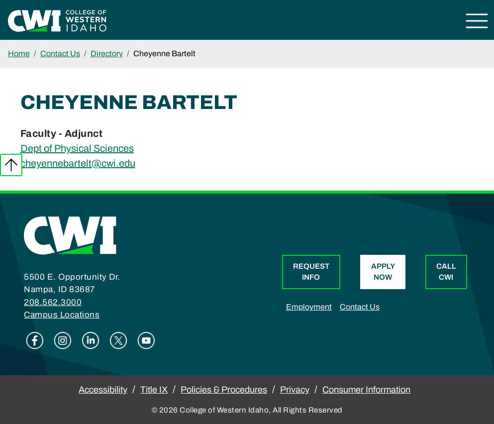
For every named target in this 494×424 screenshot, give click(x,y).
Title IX (154, 390)
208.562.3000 (53, 302)
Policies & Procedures (224, 390)
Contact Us (60, 53)
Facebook (35, 340)
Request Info (311, 272)
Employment (309, 307)
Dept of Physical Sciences (77, 148)
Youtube (146, 340)
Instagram (63, 340)
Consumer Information (366, 390)
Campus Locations (61, 314)
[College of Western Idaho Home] (57, 19)
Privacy (294, 390)
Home (19, 53)
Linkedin (90, 340)
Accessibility (103, 390)
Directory (107, 53)
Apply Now (383, 272)
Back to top (11, 165)
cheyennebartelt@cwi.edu (77, 163)
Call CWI (446, 272)
